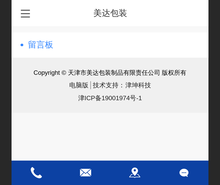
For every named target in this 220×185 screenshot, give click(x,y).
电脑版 (78, 85)
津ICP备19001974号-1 (110, 98)
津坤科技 (138, 85)
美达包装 (110, 13)
